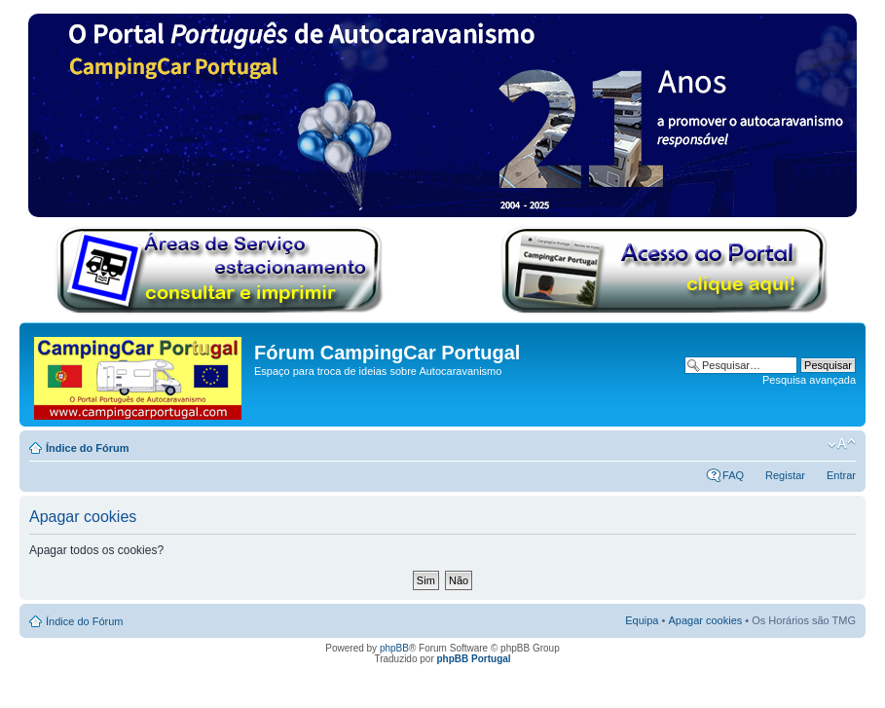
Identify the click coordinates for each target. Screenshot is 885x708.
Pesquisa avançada (809, 380)
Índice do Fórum (87, 448)
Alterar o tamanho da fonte (842, 444)
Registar (785, 475)
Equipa (641, 620)
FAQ (733, 475)
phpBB (394, 648)
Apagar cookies (705, 620)
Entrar (841, 475)
